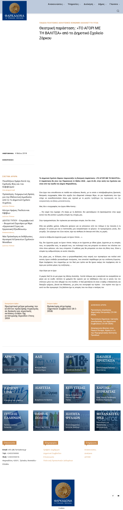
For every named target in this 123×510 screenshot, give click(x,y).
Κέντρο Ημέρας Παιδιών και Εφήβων (16, 211)
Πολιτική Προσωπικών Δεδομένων (58, 460)
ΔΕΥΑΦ (87, 457)
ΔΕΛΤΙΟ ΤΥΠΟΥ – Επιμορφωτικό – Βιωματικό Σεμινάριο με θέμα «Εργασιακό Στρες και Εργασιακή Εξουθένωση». (18, 224)
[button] (118, 10)
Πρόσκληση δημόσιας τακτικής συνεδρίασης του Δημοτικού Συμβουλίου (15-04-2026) (104, 321)
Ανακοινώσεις (8, 232)
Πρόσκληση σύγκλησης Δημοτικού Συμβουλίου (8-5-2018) (62, 308)
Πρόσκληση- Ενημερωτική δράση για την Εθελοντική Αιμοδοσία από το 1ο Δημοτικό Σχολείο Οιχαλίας (18, 198)
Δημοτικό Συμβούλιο (52, 453)
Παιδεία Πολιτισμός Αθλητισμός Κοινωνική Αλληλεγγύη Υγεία (68, 23)
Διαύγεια (88, 453)
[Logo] (63, 492)
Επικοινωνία (9, 442)
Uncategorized (8, 190)
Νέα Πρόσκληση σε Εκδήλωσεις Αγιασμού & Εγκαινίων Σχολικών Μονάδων (18, 239)
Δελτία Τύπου (8, 206)
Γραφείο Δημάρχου (51, 449)
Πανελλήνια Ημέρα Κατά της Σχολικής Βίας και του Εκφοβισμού (16, 184)
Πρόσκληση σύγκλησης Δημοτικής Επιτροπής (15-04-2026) (104, 312)
